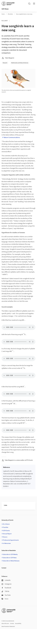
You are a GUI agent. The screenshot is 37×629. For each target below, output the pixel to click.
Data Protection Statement (8, 626)
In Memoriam (7, 543)
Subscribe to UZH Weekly (10, 554)
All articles (10, 14)
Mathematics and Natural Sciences (19, 63)
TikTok (5, 591)
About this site (5, 623)
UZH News (5, 9)
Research (5, 63)
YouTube (6, 595)
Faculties (5, 527)
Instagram (6, 584)
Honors (5, 537)
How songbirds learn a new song (24, 14)
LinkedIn (6, 580)
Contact (12, 623)
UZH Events (6, 531)
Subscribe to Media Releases (11, 561)
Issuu (5, 599)
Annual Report (7, 534)
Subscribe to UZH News (10, 558)
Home (3, 14)
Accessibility (18, 623)
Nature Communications (12, 137)
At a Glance (6, 524)
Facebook (6, 588)
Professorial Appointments (11, 540)
